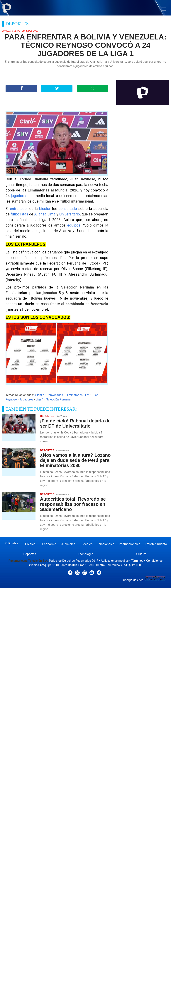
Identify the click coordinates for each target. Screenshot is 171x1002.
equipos (73, 225)
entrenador (19, 208)
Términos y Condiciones (147, 560)
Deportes (29, 554)
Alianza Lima (44, 214)
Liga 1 (40, 399)
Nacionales (106, 544)
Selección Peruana (58, 399)
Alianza (39, 395)
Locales (87, 544)
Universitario (69, 214)
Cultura (141, 554)
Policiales (11, 543)
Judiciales (68, 544)
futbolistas (20, 214)
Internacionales (129, 544)
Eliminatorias (74, 395)
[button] (163, 9)
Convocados (55, 395)
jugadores (19, 196)
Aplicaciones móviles (115, 560)
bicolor (45, 208)
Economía (49, 544)
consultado (68, 208)
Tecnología (85, 554)
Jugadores (26, 399)
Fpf (87, 395)
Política (30, 544)
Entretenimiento (156, 544)
